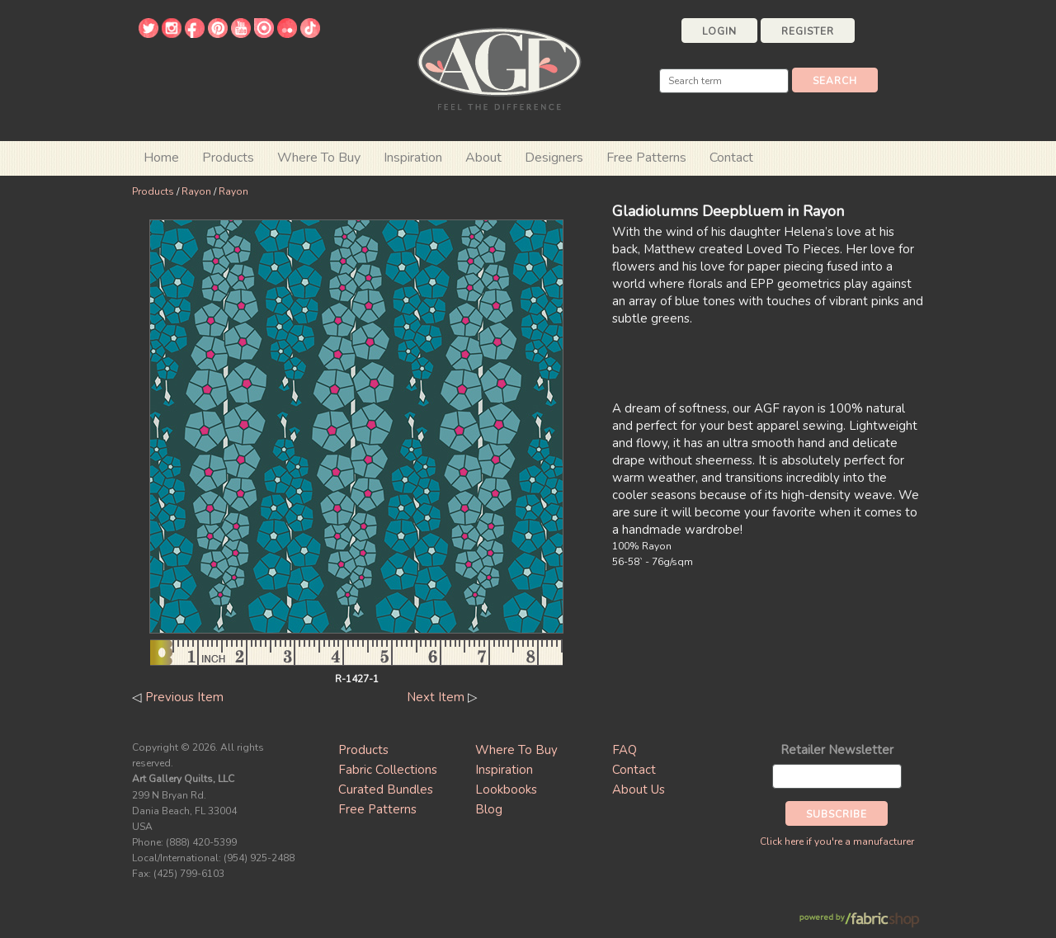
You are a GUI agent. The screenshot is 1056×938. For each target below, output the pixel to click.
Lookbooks (506, 789)
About (483, 157)
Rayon (196, 191)
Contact (731, 157)
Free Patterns (646, 157)
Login (719, 31)
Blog (488, 809)
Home (161, 157)
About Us (638, 789)
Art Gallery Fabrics (499, 67)
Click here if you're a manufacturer (837, 841)
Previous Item (184, 697)
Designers (554, 157)
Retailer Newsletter (836, 750)
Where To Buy (516, 750)
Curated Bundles (385, 789)
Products (153, 191)
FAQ (624, 750)
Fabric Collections (387, 769)
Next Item (435, 697)
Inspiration (413, 157)
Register (807, 31)
